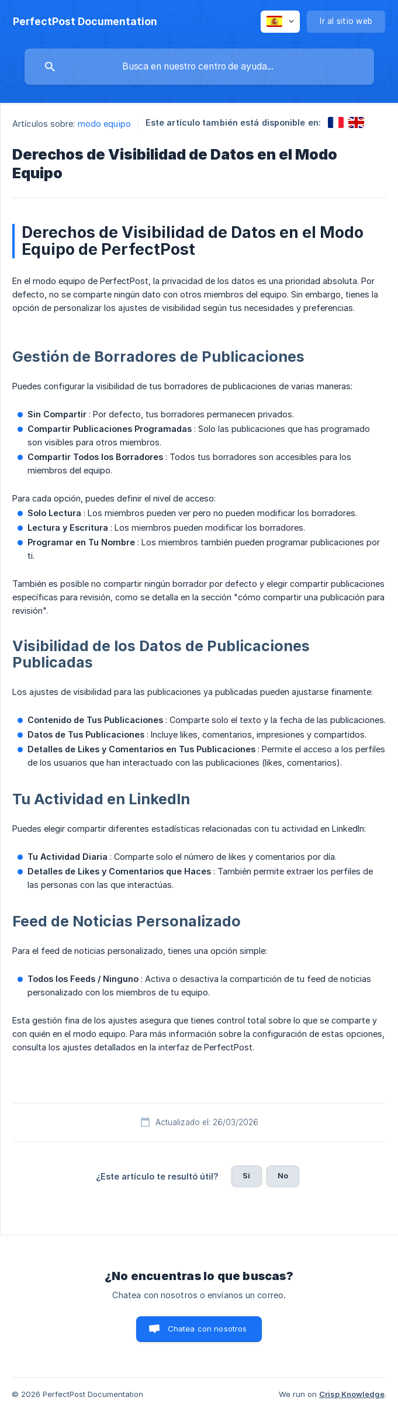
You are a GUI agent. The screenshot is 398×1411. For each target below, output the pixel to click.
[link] (336, 122)
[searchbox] (199, 67)
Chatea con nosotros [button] (207, 1328)
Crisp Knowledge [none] (352, 1394)
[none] (85, 22)
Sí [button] (246, 1175)
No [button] (283, 1175)
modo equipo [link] (104, 124)
